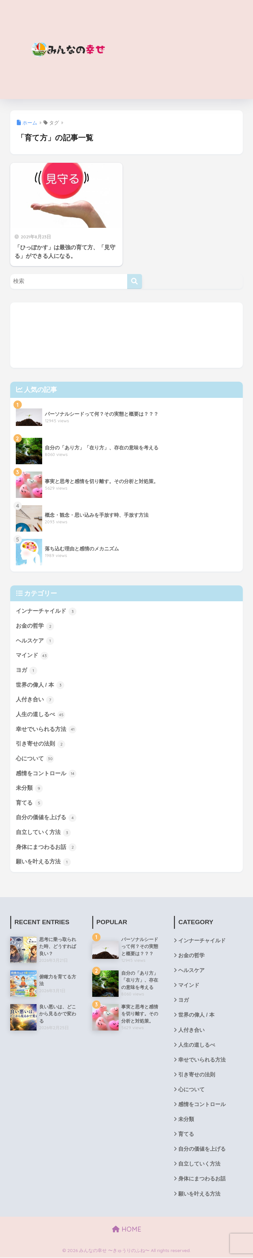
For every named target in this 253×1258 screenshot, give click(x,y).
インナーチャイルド (46, 611)
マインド (32, 656)
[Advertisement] (185, 49)
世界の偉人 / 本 (40, 685)
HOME (126, 1230)
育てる (29, 803)
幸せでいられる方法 (46, 730)
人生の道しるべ (41, 715)
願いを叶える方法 (43, 862)
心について (35, 759)
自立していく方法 (43, 833)
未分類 (29, 788)
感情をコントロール (46, 774)
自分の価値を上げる (46, 818)
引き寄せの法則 (41, 744)
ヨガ (27, 671)
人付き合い (35, 700)
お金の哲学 (35, 626)
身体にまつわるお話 (46, 848)
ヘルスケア (35, 641)
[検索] (134, 281)
